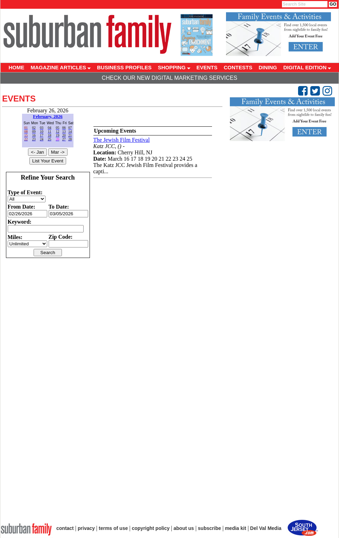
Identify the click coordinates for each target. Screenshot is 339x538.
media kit (235, 528)
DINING (268, 67)
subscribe (209, 528)
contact (65, 528)
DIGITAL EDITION (307, 67)
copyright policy (151, 528)
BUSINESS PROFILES (124, 67)
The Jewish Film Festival (121, 140)
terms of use (113, 528)
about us (184, 528)
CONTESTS (238, 67)
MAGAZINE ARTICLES (61, 67)
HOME (16, 67)
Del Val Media (265, 528)
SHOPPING (174, 67)
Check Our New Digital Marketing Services (169, 78)
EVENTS (207, 67)
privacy (86, 528)
